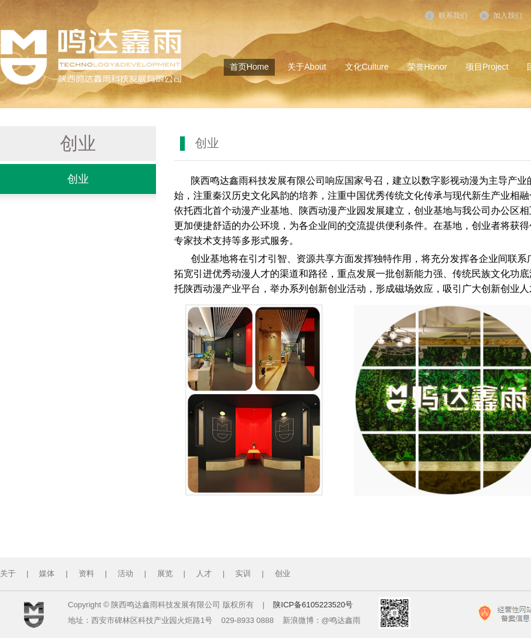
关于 (8, 573)
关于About (306, 66)
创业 (78, 179)
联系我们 (453, 15)
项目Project (487, 66)
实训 (243, 573)
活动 (125, 573)
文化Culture (367, 66)
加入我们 (507, 15)
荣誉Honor (427, 66)
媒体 (47, 573)
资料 (86, 573)
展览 (165, 573)
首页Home (249, 66)
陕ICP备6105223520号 (313, 604)
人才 (204, 573)
